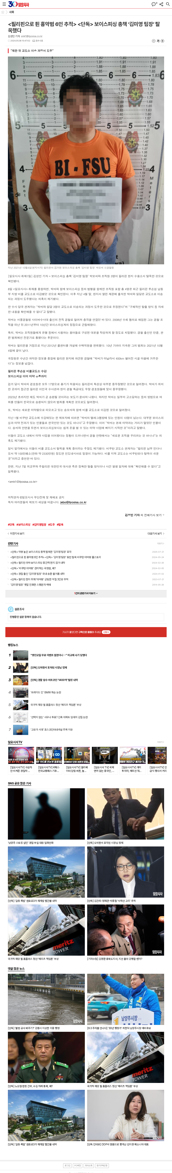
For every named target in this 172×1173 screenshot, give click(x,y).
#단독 (11, 524)
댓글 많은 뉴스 (16, 968)
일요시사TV (15, 742)
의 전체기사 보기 (143, 515)
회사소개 (88, 1165)
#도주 (51, 524)
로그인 (67, 1165)
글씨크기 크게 (162, 41)
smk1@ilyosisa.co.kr (31, 36)
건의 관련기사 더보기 (86, 593)
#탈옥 (60, 524)
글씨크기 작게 (153, 41)
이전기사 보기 (17, 533)
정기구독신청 (102, 1165)
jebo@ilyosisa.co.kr (73, 502)
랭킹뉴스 (13, 645)
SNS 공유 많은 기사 (19, 783)
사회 (11, 12)
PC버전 (77, 1165)
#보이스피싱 (23, 524)
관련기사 (13, 543)
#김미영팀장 (39, 524)
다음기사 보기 (155, 533)
